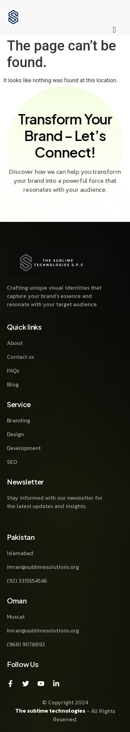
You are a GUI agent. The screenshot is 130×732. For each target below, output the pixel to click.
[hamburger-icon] (114, 30)
